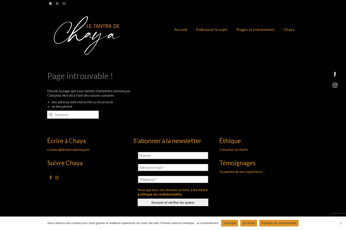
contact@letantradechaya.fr (68, 149)
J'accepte (229, 223)
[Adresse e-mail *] (173, 167)
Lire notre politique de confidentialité (172, 192)
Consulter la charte (233, 149)
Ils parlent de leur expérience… (242, 171)
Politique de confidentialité (278, 223)
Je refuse (249, 223)
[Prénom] (173, 155)
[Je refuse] (340, 223)
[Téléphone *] (173, 179)
